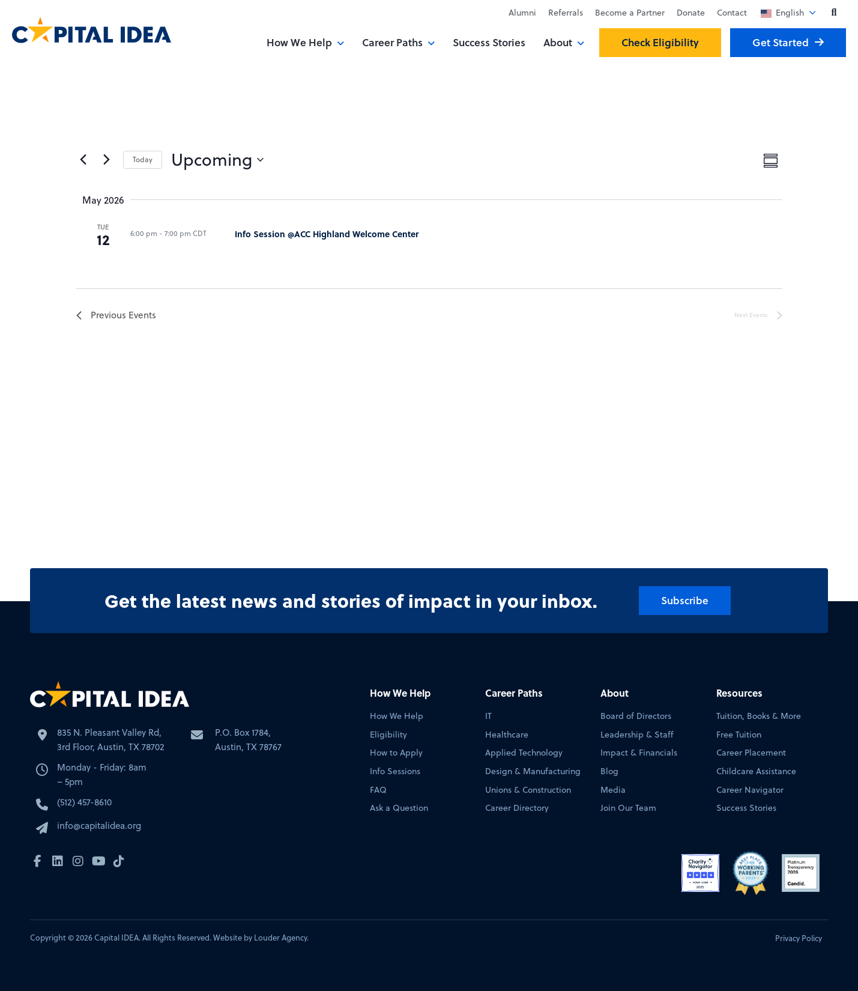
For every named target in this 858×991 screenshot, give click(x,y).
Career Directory (517, 808)
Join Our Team (628, 808)
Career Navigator (750, 790)
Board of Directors (635, 716)
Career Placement (751, 753)
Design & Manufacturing (533, 771)
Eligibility (388, 735)
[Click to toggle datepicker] (217, 160)
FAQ (378, 790)
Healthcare (506, 735)
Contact (732, 13)
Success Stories (489, 42)
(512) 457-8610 (84, 803)
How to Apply (396, 753)
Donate (691, 13)
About (557, 42)
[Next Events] (107, 160)
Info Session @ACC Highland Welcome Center (326, 234)
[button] (834, 13)
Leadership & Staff (636, 735)
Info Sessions (395, 771)
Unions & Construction (528, 790)
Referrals (565, 13)
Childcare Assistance (756, 771)
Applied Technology (524, 753)
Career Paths (392, 42)
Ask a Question (399, 808)
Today (143, 159)
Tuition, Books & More (758, 716)
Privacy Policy (798, 938)
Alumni (522, 13)
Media (613, 790)
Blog (609, 771)
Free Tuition (738, 735)
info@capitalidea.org (99, 826)
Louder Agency (280, 937)
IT (488, 716)
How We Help (299, 42)
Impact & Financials (638, 753)
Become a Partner (630, 13)
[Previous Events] (83, 160)
